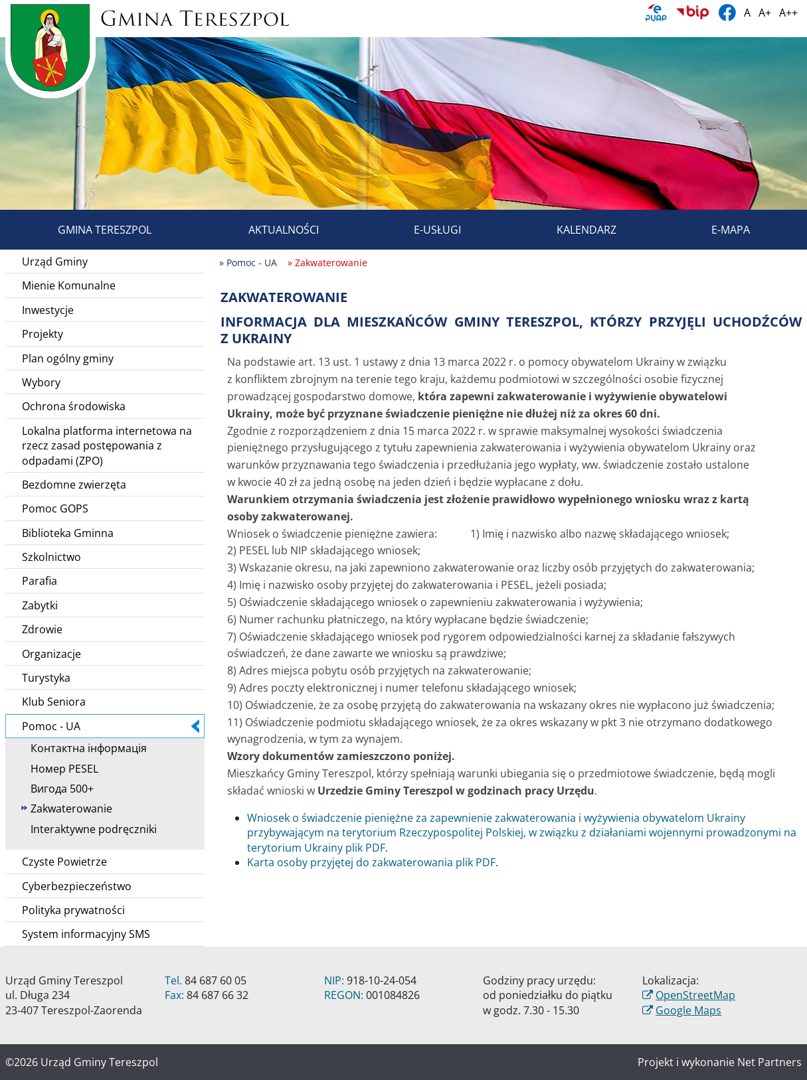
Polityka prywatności (73, 910)
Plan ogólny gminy (68, 358)
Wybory (41, 382)
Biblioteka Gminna (68, 533)
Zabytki (40, 605)
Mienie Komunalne (69, 285)
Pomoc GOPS (55, 508)
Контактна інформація (84, 748)
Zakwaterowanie (66, 808)
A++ (788, 12)
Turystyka (46, 677)
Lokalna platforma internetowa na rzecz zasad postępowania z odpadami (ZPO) (107, 446)
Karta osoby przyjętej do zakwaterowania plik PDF (371, 862)
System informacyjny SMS (86, 934)
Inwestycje (48, 310)
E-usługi (422, 230)
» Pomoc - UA (248, 262)
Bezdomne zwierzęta (74, 484)
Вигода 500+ (57, 788)
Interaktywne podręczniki (89, 829)
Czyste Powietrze (64, 861)
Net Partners (769, 1062)
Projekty (42, 334)
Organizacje (51, 654)
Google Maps (688, 1010)
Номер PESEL (59, 768)
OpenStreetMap (695, 995)
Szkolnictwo (51, 557)
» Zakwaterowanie (327, 262)
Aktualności (268, 230)
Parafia (39, 581)
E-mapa (715, 230)
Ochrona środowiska (74, 406)
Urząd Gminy (55, 261)
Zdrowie (42, 629)
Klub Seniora (54, 701)
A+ (765, 12)
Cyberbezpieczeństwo (77, 886)
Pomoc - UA (110, 726)
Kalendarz (571, 230)
